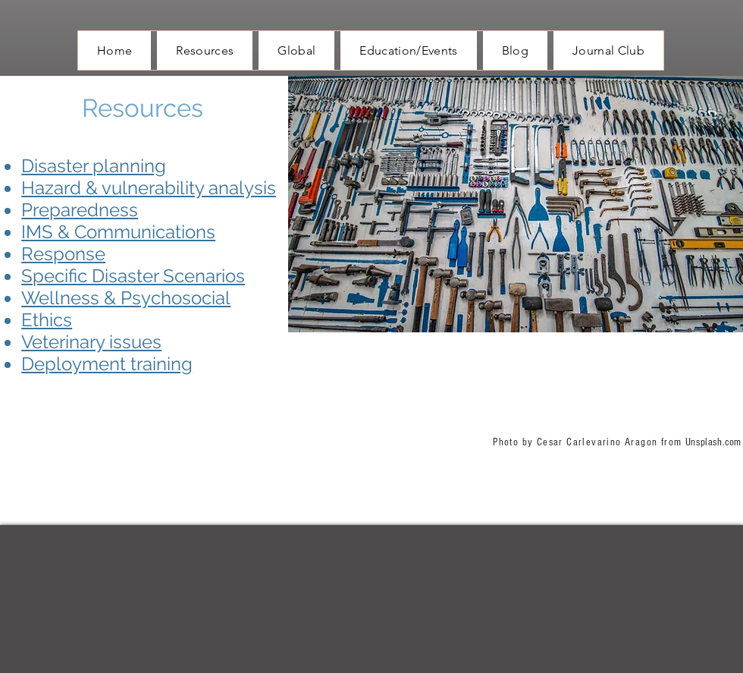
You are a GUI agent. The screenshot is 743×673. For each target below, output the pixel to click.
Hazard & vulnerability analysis (148, 188)
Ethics (46, 320)
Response (63, 254)
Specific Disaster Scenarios (133, 276)
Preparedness (79, 210)
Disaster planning (93, 166)
